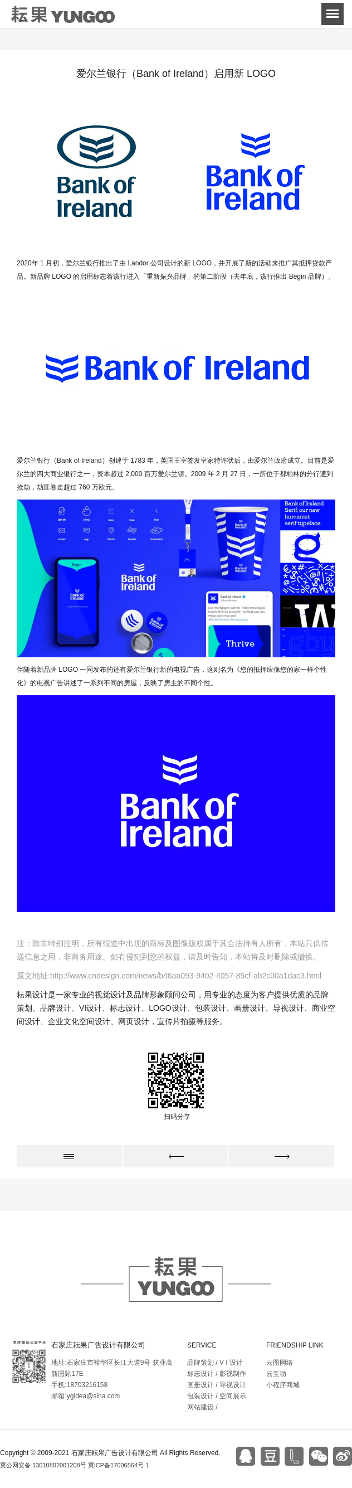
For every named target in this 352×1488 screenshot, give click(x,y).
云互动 (276, 1374)
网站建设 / (202, 1407)
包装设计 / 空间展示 (216, 1396)
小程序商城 (283, 1385)
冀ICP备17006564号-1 (118, 1465)
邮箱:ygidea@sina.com (85, 1396)
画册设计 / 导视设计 (216, 1385)
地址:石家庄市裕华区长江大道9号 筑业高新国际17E (111, 1368)
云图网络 (279, 1362)
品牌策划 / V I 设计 (215, 1362)
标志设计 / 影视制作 (216, 1374)
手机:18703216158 (79, 1385)
